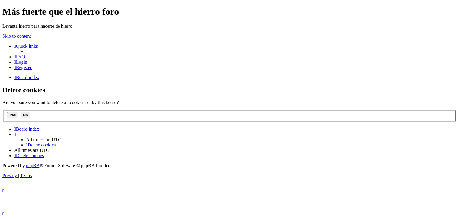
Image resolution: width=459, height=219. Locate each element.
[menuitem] (19, 56)
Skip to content (16, 36)
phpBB (32, 165)
